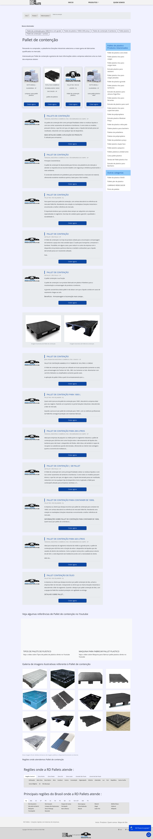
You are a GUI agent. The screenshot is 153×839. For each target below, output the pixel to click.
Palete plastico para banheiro (118, 128)
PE (60, 801)
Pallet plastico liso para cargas (115, 58)
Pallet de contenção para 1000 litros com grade (44, 31)
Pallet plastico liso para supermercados (115, 109)
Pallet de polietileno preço (116, 140)
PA (88, 801)
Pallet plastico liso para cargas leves (115, 64)
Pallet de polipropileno (115, 114)
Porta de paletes (113, 189)
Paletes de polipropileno (116, 136)
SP (41, 801)
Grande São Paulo (81, 776)
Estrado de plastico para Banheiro (116, 164)
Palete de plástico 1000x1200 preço (77, 31)
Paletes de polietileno (115, 132)
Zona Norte (41, 776)
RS (55, 801)
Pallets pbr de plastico (115, 181)
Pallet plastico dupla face (116, 144)
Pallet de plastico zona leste (117, 53)
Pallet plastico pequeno (115, 148)
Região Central (30, 776)
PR (45, 801)
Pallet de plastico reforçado (117, 124)
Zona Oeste (51, 776)
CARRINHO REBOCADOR (116, 185)
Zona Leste (69, 776)
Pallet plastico (124, 31)
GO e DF (76, 801)
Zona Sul (60, 776)
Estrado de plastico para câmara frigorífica (116, 93)
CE (69, 801)
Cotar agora (31, 104)
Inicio (70, 2)
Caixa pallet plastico (114, 156)
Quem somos (119, 2)
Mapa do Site (122, 822)
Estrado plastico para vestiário (115, 70)
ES (36, 801)
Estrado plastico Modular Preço (116, 119)
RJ (26, 801)
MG (31, 801)
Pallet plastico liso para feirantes (115, 99)
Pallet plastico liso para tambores (115, 86)
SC (50, 801)
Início (97, 822)
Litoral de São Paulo (95, 776)
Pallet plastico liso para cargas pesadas (115, 76)
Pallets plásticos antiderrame (117, 152)
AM (83, 801)
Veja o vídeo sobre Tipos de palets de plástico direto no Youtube (46, 654)
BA (65, 801)
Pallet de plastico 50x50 (116, 177)
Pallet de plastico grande (116, 82)
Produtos (92, 2)
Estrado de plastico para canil (118, 104)
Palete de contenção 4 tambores (104, 31)
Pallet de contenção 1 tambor (37, 34)
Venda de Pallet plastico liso (117, 160)
